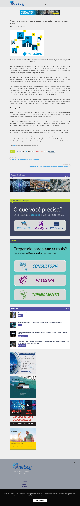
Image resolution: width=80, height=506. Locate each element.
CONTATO (24, 486)
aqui (14, 146)
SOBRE (24, 484)
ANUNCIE (24, 482)
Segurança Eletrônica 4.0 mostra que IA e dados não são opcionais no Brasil (40, 323)
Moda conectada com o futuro (27, 313)
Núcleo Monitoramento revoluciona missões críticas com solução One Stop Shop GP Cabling (43, 333)
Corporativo (21, 346)
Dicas (19, 325)
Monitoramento (22, 336)
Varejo (20, 315)
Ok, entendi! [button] (40, 500)
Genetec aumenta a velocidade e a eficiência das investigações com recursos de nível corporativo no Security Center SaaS (43, 342)
